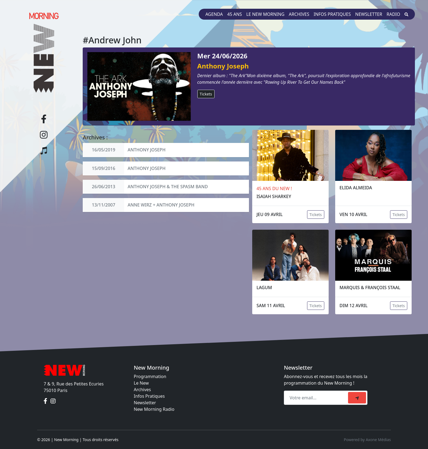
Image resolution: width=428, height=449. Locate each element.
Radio (393, 14)
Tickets (206, 94)
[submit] (357, 397)
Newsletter (368, 14)
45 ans (234, 14)
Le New (141, 383)
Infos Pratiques (149, 396)
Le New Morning (265, 14)
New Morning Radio (154, 409)
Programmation (150, 376)
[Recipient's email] (316, 397)
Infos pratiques (332, 14)
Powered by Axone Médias (367, 439)
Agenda (214, 14)
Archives (299, 14)
